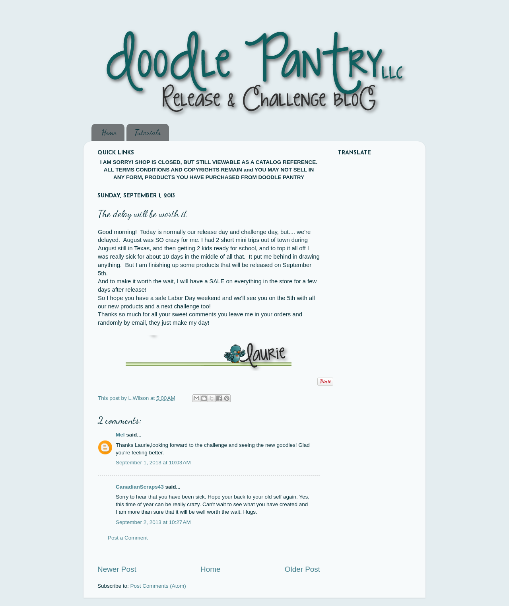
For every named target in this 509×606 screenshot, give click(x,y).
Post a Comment (128, 538)
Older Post (302, 569)
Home (108, 132)
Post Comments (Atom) (158, 586)
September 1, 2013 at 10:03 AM (153, 463)
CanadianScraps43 (140, 487)
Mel (120, 435)
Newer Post (116, 569)
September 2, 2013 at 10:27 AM (153, 522)
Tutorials (147, 132)
